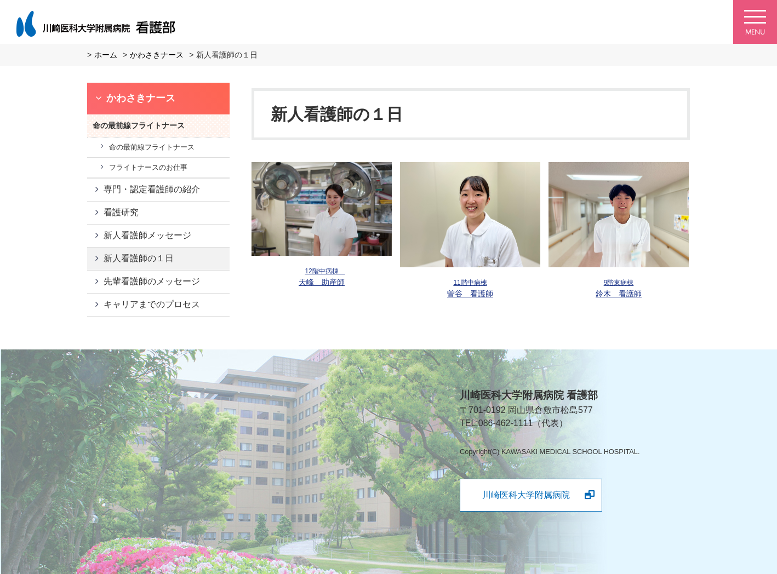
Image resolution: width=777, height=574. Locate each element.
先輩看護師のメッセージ (152, 281)
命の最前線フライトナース (152, 147)
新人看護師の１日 (139, 258)
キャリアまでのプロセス (152, 304)
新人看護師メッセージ (147, 235)
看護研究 (121, 212)
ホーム (105, 54)
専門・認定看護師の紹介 (152, 189)
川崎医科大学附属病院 (526, 495)
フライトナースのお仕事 (148, 167)
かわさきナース (157, 54)
